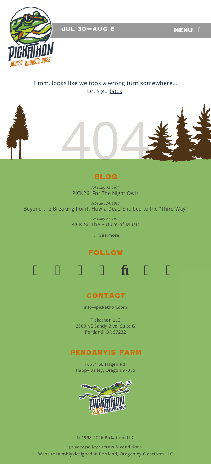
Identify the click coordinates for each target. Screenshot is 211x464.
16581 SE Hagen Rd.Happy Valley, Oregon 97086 (105, 367)
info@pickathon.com (105, 307)
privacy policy (83, 447)
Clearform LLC (158, 454)
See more (109, 235)
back (116, 91)
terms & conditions (122, 447)
